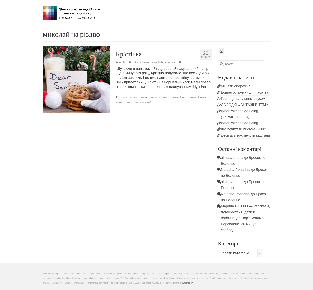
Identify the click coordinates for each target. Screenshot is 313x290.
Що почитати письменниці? (243, 129)
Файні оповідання (167, 62)
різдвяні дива (129, 102)
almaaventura (232, 158)
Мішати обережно (236, 86)
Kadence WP (188, 283)
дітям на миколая (140, 97)
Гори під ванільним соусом (243, 99)
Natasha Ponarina (235, 170)
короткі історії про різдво (161, 97)
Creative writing (149, 62)
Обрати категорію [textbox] (234, 253)
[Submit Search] (221, 63)
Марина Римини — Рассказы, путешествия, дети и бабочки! (245, 212)
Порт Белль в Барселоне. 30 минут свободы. (242, 224)
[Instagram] (221, 51)
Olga (124, 62)
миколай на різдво (181, 97)
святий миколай (143, 102)
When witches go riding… (241, 123)
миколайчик (196, 97)
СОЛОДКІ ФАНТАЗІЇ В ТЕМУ (244, 105)
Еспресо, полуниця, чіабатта (244, 92)
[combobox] (240, 253)
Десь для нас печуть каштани (245, 135)
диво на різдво (124, 97)
